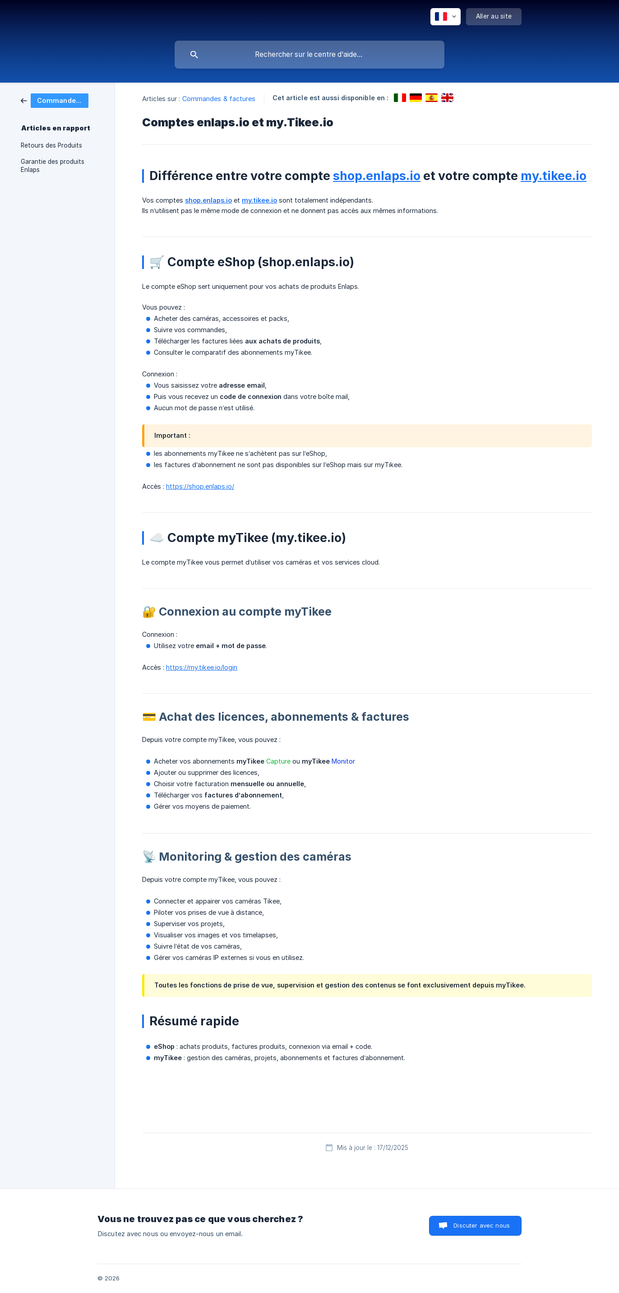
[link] (54, 100)
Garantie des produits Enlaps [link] (52, 165)
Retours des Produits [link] (51, 145)
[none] (445, 16)
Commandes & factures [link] (219, 98)
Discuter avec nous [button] (481, 1225)
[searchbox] (309, 55)
